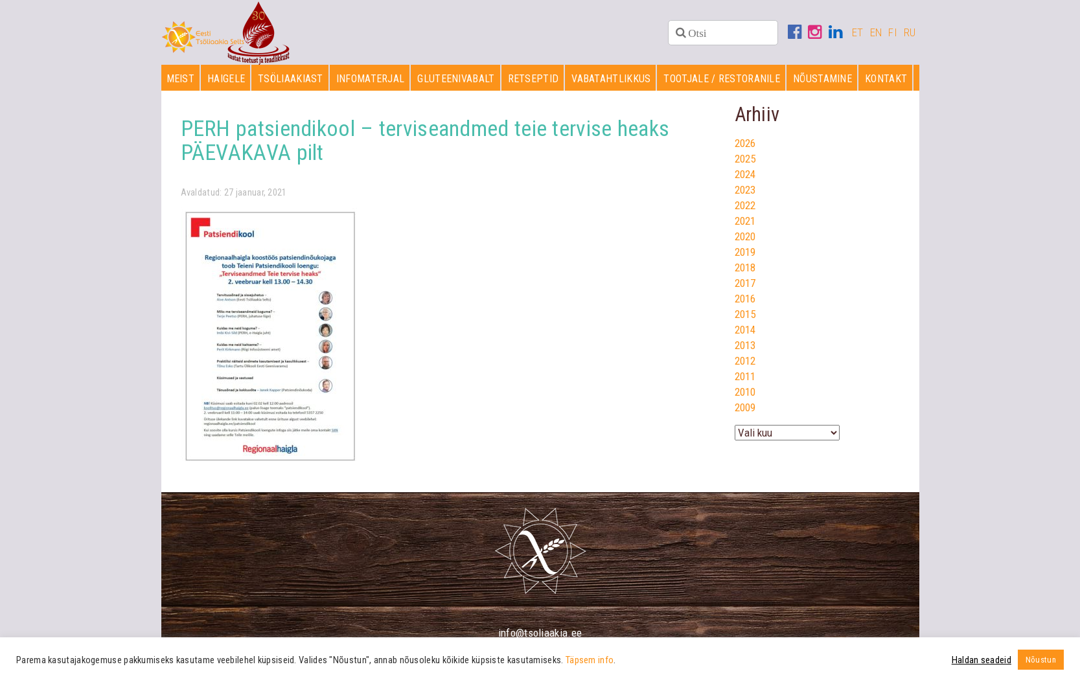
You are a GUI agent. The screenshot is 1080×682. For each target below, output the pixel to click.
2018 (745, 267)
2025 (745, 158)
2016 (745, 298)
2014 (745, 329)
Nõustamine (822, 79)
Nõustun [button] (1041, 660)
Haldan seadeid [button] (981, 660)
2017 (745, 283)
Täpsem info (590, 660)
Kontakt (886, 79)
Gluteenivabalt (455, 79)
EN (876, 32)
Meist (181, 79)
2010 (745, 391)
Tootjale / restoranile (721, 79)
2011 (745, 376)
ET (858, 32)
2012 (745, 360)
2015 (745, 314)
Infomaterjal (370, 79)
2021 (745, 220)
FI (892, 32)
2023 (745, 189)
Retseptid (533, 79)
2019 (745, 251)
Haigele (226, 79)
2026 (745, 143)
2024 (745, 174)
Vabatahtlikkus (610, 79)
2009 (745, 407)
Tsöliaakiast (290, 79)
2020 (745, 236)
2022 (745, 205)
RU (910, 32)
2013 (745, 345)
